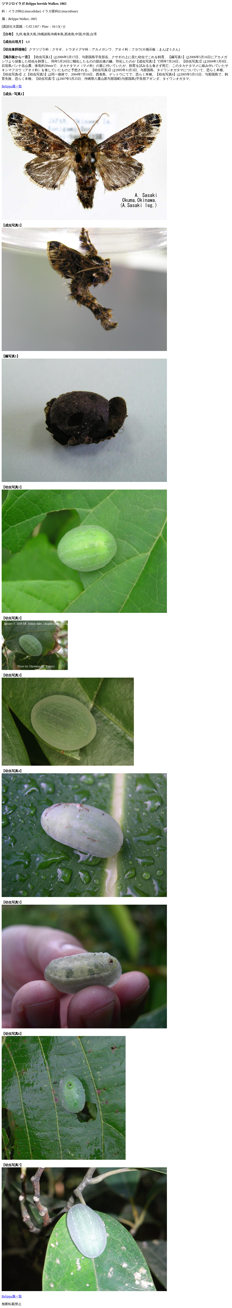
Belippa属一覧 (12, 86)
